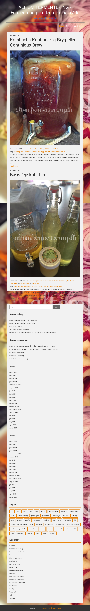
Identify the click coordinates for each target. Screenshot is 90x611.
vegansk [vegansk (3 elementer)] (30, 533)
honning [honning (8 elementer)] (66, 516)
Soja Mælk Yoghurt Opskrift (19, 329)
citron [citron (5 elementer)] (43, 511)
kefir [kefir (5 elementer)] (59, 520)
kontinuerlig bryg (38, 152)
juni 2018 (12, 375)
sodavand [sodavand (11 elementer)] (58, 529)
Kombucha (33, 149)
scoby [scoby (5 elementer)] (42, 529)
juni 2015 (12, 419)
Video (11, 595)
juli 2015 (12, 416)
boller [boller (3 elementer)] (18, 511)
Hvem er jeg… (22, 352)
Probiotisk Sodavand (59, 281)
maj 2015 (12, 422)
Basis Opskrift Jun (27, 175)
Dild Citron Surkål (15, 326)
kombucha (27, 152)
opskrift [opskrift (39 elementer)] (13, 529)
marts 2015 (13, 428)
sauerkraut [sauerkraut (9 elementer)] (33, 529)
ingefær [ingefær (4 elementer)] (27, 520)
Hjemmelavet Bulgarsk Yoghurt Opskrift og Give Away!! (35, 346)
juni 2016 (12, 394)
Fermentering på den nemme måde (45, 12)
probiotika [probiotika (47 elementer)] (22, 529)
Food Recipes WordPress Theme (49, 608)
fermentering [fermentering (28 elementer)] (23, 516)
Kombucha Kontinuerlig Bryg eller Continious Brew (43, 42)
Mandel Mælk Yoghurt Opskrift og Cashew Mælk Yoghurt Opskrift (32, 332)
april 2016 (12, 400)
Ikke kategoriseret (36, 281)
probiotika (42, 286)
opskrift (47, 152)
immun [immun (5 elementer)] (19, 520)
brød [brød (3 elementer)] (24, 511)
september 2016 (15, 385)
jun (22, 152)
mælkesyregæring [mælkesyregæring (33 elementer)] (73, 524)
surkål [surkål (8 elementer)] (74, 529)
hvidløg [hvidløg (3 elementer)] (74, 516)
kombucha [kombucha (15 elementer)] (67, 520)
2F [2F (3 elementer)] (11, 511)
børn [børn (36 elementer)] (36, 511)
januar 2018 (13, 379)
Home (61, 26)
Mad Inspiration (14, 564)
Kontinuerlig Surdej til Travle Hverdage (23, 320)
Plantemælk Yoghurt (16, 577)
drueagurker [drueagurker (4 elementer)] (74, 511)
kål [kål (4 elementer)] (75, 520)
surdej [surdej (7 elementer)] (67, 529)
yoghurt (12, 598)
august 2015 (13, 412)
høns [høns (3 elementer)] (12, 520)
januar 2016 (13, 403)
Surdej (11, 589)
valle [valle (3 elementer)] (12, 533)
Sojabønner (13, 586)
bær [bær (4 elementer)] (30, 511)
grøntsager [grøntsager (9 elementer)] (35, 516)
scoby (53, 152)
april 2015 (12, 425)
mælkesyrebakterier (16, 570)
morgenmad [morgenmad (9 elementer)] (49, 524)
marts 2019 (13, 372)
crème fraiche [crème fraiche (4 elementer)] (53, 511)
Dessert (12, 546)
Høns (11, 555)
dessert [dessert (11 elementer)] (64, 511)
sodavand (59, 152)
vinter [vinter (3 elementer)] (45, 533)
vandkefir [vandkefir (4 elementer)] (20, 533)
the (65, 152)
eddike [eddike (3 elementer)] (13, 516)
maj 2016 (12, 397)
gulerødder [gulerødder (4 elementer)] (45, 516)
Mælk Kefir (13, 567)
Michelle (56, 149)
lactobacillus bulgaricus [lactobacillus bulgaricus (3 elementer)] (19, 524)
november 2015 (14, 406)
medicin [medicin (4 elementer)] (39, 524)
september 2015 (15, 409)
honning (17, 152)
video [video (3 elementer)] (37, 533)
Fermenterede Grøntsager (18, 552)
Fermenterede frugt (16, 549)
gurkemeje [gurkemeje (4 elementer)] (56, 516)
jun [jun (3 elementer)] (54, 520)
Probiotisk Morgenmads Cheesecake (22, 323)
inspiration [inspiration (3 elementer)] (37, 520)
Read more (14, 166)
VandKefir (12, 592)
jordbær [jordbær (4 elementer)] (46, 520)
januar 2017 (13, 382)
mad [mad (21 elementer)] (31, 524)
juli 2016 (12, 391)
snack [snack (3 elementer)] (50, 529)
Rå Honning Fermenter (17, 583)
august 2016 (13, 388)
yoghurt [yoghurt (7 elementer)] (52, 533)
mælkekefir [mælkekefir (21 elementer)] (60, 524)
